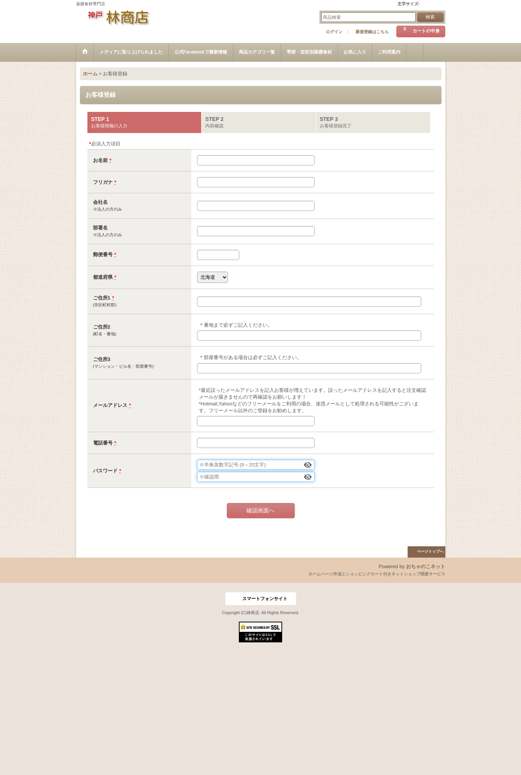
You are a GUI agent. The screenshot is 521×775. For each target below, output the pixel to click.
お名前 (100, 160)
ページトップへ (430, 551)
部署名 (100, 228)
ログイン (334, 31)
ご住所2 (101, 327)
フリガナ (103, 182)
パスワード (105, 471)
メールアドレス (110, 405)
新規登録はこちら (372, 31)
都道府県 (103, 277)
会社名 (100, 202)
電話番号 (103, 443)
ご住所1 (101, 298)
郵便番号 (103, 254)
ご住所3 (101, 359)
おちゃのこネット (425, 566)
